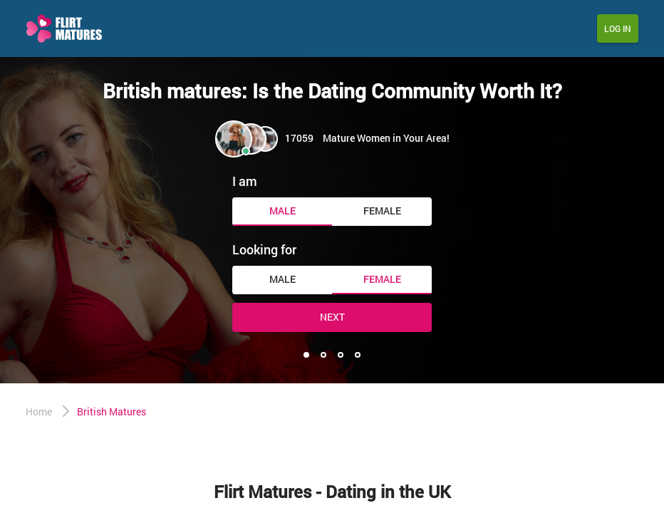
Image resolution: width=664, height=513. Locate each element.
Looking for (264, 249)
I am (244, 181)
